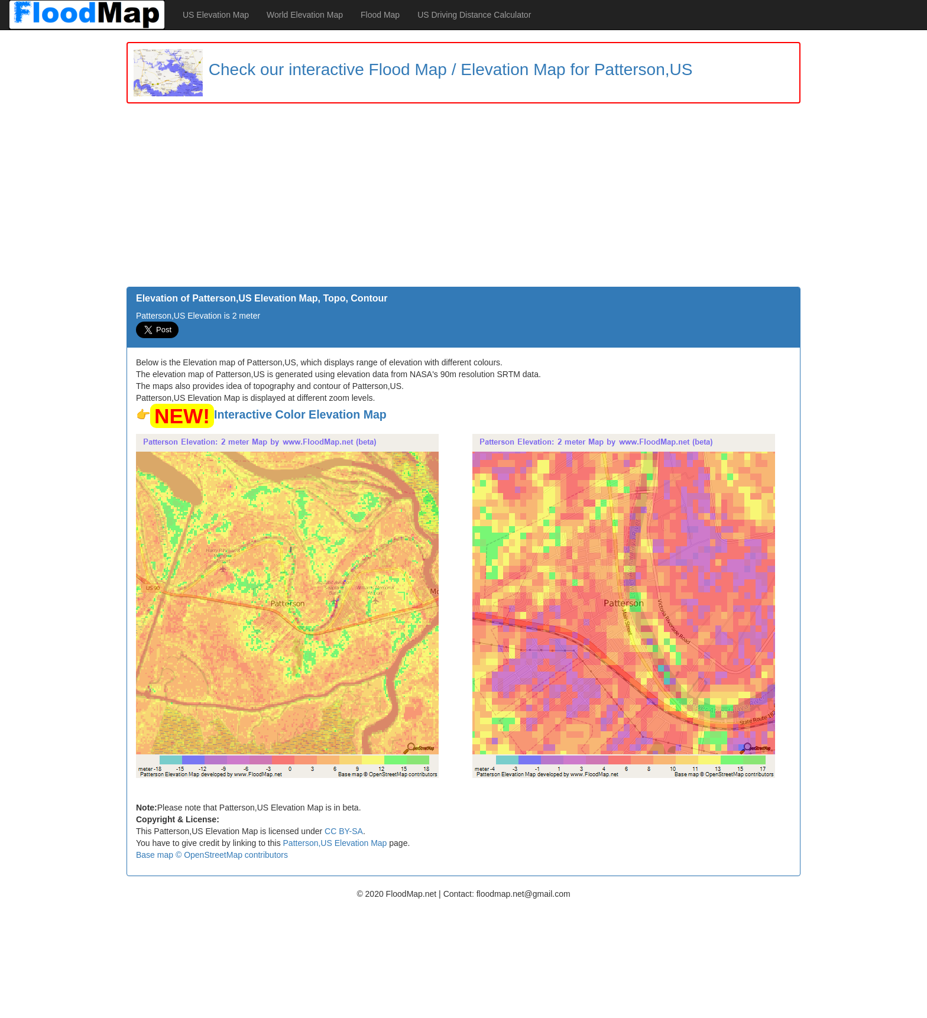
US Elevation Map (216, 15)
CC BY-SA (344, 831)
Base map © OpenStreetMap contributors (212, 855)
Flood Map (380, 15)
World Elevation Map (305, 15)
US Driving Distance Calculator (474, 15)
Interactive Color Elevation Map (300, 414)
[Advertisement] (463, 198)
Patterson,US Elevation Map (335, 843)
